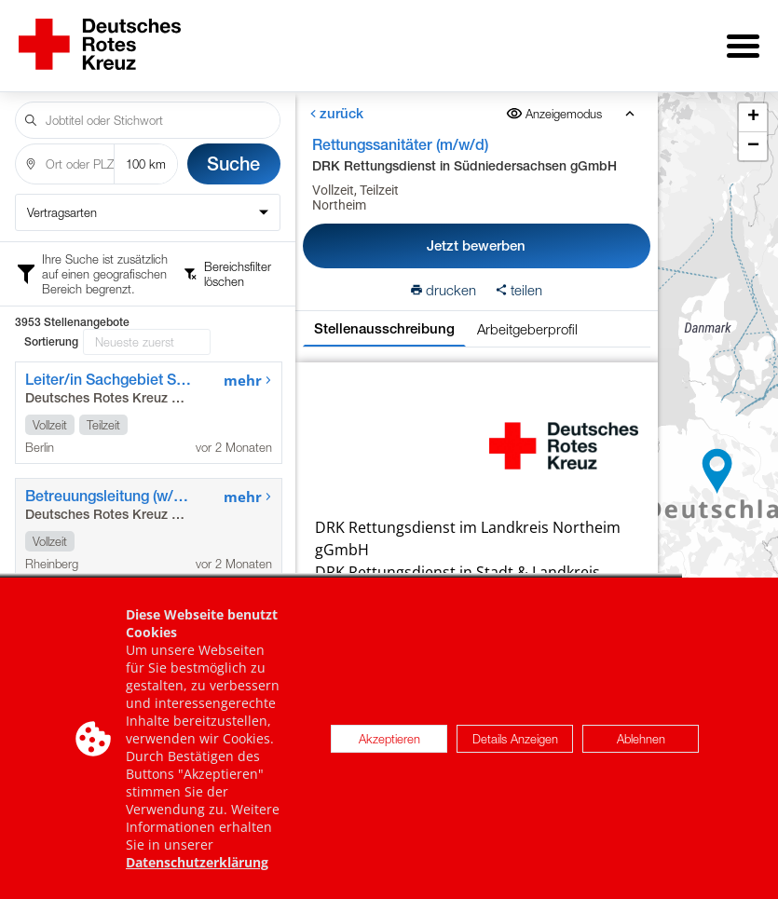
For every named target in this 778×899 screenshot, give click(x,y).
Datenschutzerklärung (197, 863)
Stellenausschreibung (383, 328)
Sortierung (51, 341)
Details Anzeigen (515, 739)
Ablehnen (641, 739)
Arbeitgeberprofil (526, 328)
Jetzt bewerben (476, 245)
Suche (233, 163)
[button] (717, 471)
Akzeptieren (389, 739)
